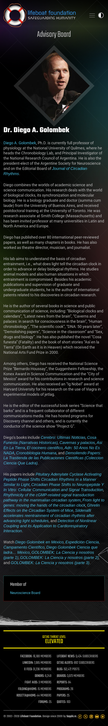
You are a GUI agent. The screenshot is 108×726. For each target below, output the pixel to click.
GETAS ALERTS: (65, 663)
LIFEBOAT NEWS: (66, 656)
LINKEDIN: (27, 663)
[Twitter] (85, 716)
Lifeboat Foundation (30, 716)
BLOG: (60, 669)
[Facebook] (80, 716)
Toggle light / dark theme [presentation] (101, 15)
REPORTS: (62, 682)
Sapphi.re (71, 716)
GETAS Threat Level (54, 640)
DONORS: (39, 676)
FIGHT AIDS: (31, 682)
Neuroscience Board (25, 593)
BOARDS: (61, 676)
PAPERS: (61, 695)
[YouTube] (97, 716)
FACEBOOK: (26, 656)
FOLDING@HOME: (27, 689)
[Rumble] (103, 716)
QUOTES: (61, 702)
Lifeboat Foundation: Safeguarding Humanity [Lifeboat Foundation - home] (43, 15)
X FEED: (28, 669)
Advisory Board (54, 35)
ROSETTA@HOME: (26, 695)
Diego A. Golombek (19, 143)
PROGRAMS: (63, 689)
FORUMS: (43, 702)
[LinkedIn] (91, 716)
